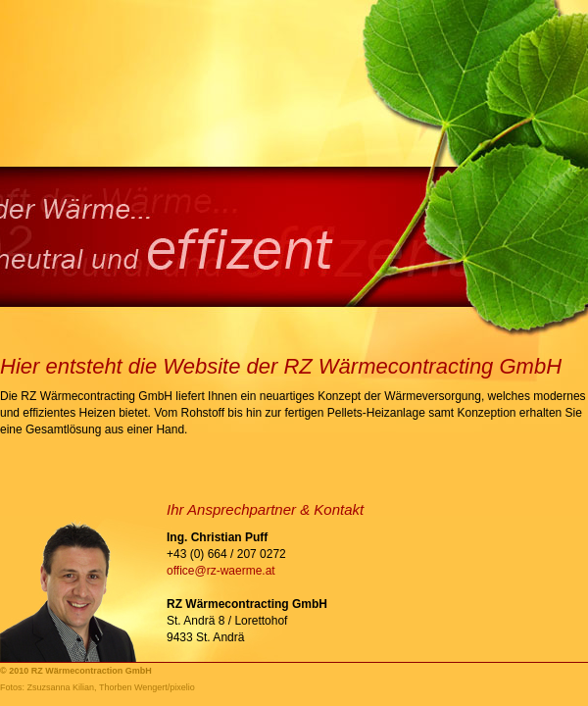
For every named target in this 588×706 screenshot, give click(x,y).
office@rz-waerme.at (221, 571)
